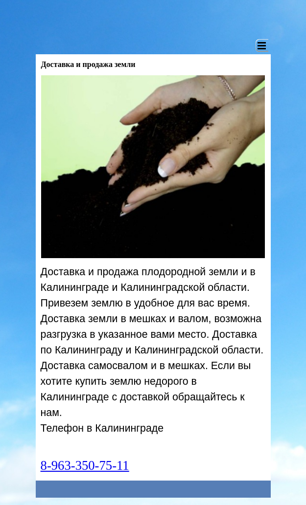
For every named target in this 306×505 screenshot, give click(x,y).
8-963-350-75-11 (85, 465)
